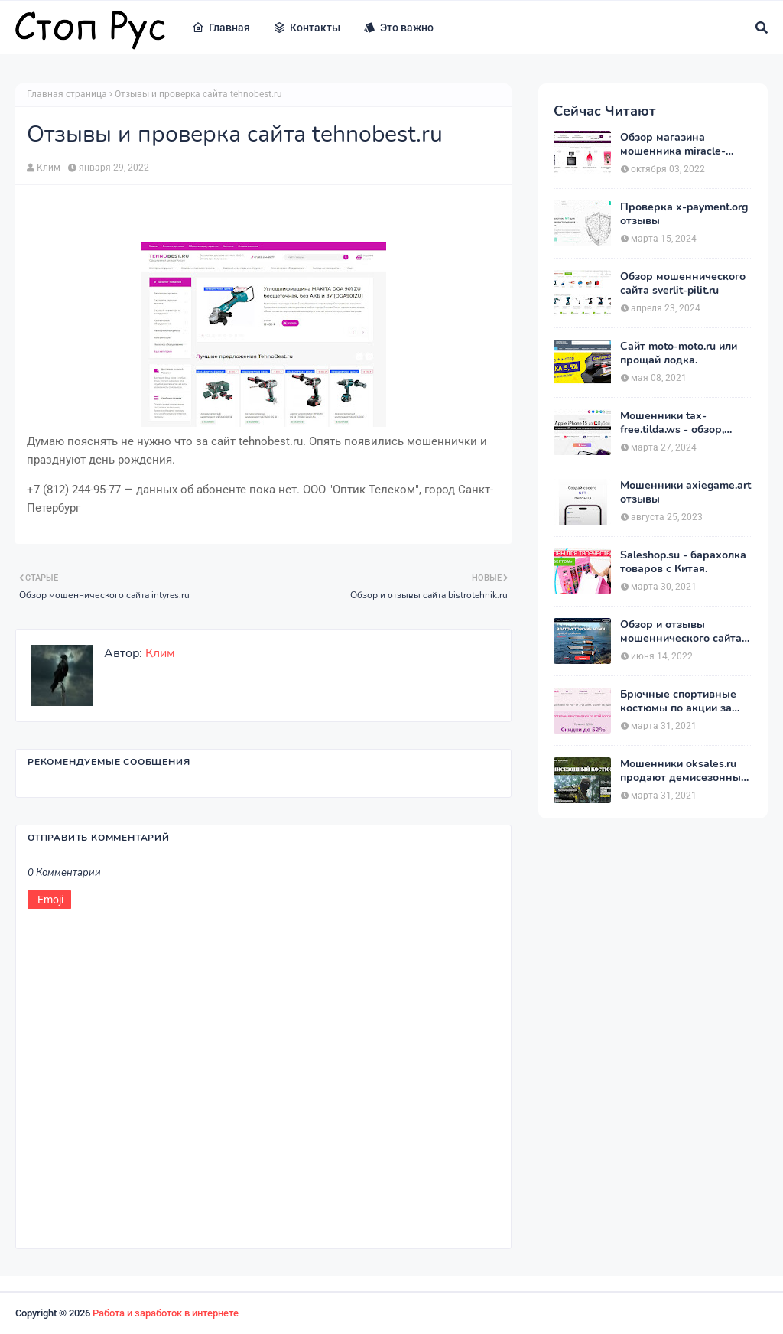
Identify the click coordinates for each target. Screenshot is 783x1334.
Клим (48, 167)
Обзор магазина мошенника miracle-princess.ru (673, 144)
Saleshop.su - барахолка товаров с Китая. (683, 562)
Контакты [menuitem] (306, 27)
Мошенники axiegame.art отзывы (685, 492)
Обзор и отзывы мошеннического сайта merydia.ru (681, 632)
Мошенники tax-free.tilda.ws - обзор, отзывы (672, 423)
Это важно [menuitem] (398, 27)
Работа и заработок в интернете (166, 1313)
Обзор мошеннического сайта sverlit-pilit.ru (683, 284)
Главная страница (67, 94)
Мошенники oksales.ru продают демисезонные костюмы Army (683, 771)
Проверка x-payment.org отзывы (684, 214)
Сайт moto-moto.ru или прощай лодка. (678, 353)
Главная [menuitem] (221, 27)
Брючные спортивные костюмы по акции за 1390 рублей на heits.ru (680, 701)
